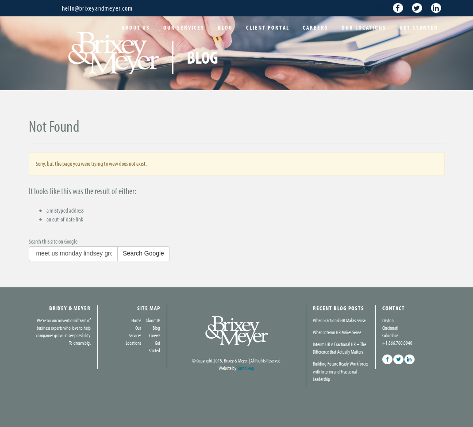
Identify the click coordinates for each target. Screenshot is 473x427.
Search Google (143, 253)
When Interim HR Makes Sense (337, 332)
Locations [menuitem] (133, 342)
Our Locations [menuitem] (364, 27)
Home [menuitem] (136, 320)
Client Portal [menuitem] (267, 27)
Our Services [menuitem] (183, 27)
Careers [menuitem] (315, 27)
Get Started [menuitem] (419, 27)
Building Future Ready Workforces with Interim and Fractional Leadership (340, 371)
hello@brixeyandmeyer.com (97, 8)
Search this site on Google (53, 241)
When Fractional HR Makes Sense (339, 320)
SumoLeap (245, 368)
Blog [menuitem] (225, 27)
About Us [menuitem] (136, 27)
